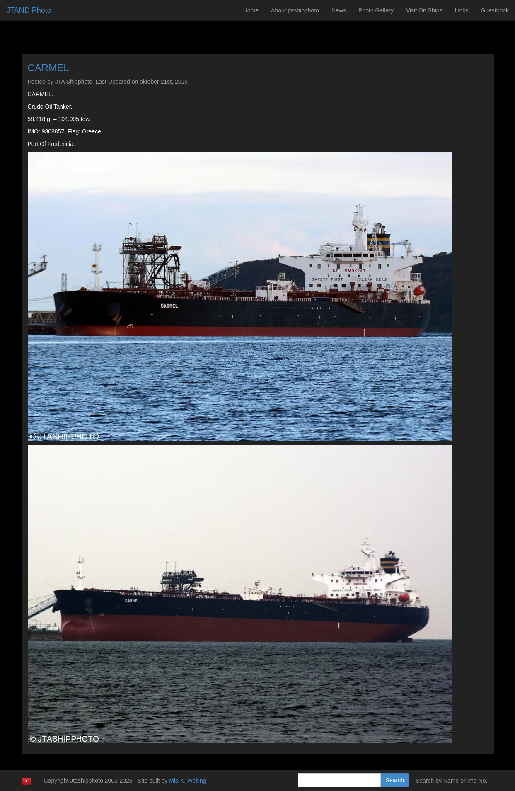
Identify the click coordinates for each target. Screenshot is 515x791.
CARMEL (48, 67)
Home (251, 10)
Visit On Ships (424, 10)
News (338, 10)
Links (462, 10)
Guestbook (495, 10)
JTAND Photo (28, 10)
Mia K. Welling (187, 780)
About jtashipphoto (295, 10)
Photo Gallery (376, 10)
